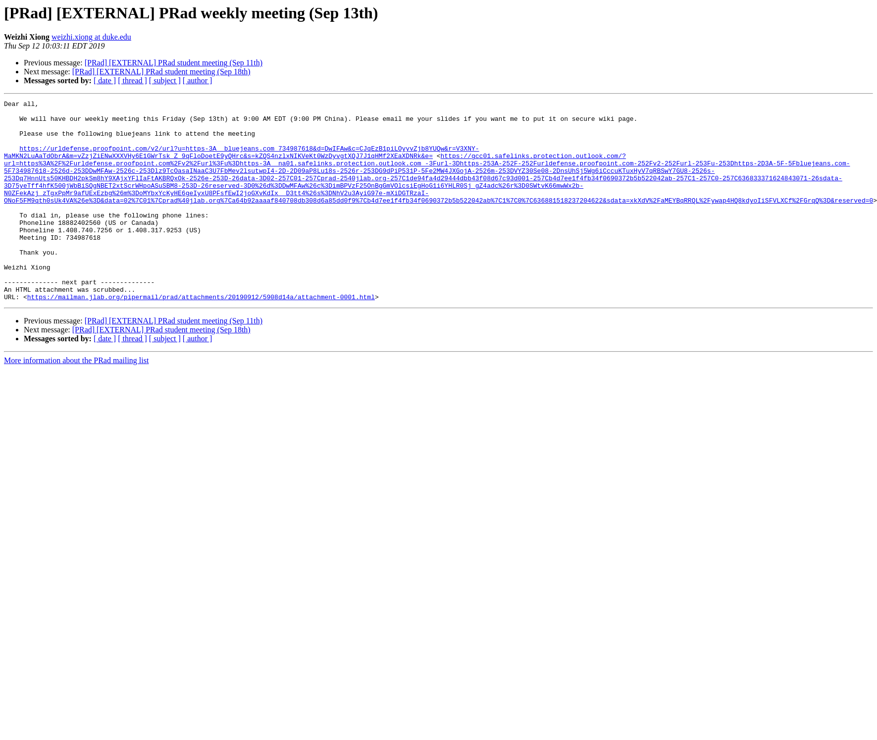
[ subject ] (165, 80)
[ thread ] (132, 80)
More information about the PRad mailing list (76, 400)
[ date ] (105, 80)
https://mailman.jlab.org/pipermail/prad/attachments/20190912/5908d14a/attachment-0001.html (201, 336)
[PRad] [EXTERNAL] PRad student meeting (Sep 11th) (173, 62)
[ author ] (197, 80)
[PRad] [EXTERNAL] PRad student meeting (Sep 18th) (161, 71)
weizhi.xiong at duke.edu (91, 37)
